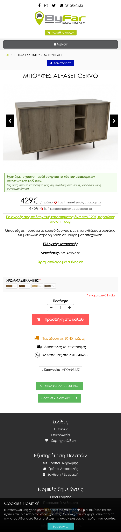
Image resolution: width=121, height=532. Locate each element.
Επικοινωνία (60, 435)
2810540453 (73, 6)
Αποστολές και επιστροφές (61, 347)
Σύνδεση (52, 474)
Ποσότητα (60, 301)
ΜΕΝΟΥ (73, 44)
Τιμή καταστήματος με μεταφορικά (66, 208)
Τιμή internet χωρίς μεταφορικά (77, 202)
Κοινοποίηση (60, 63)
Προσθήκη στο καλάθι (60, 319)
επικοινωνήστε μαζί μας (24, 180)
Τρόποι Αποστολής (60, 469)
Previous (10, 121)
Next (114, 121)
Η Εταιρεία (60, 429)
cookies (53, 510)
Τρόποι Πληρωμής (60, 463)
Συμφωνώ (61, 526)
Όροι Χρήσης (60, 497)
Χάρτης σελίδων (60, 441)
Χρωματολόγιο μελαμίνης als (60, 262)
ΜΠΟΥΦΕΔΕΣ (61, 369)
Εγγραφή (71, 474)
